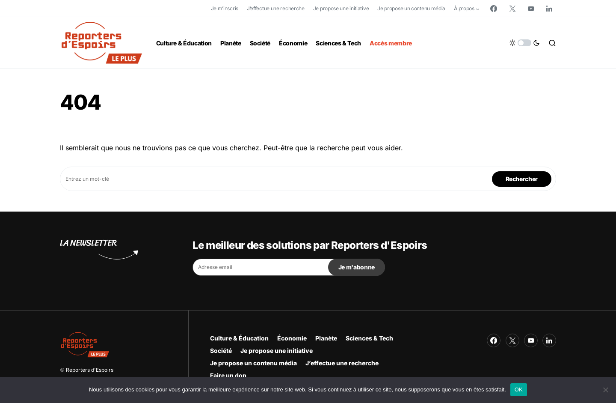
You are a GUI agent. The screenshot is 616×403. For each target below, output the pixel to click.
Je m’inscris (224, 8)
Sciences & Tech (369, 338)
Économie (292, 338)
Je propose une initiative (341, 8)
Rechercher (522, 178)
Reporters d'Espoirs (89, 370)
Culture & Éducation (239, 338)
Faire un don (228, 375)
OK (519, 389)
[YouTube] (531, 8)
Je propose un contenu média (411, 8)
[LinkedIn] (549, 8)
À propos (464, 8)
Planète (326, 338)
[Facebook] (493, 8)
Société (221, 350)
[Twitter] (512, 8)
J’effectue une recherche (276, 8)
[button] (524, 43)
